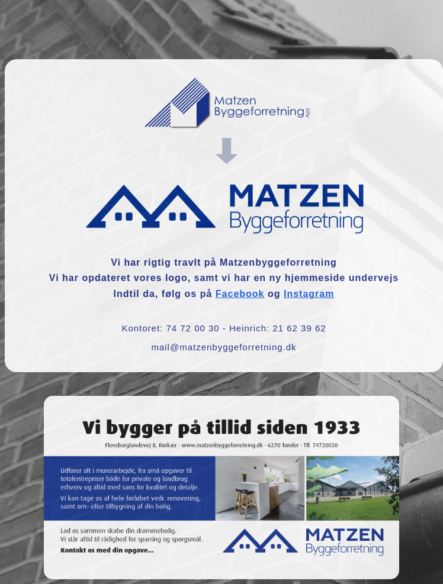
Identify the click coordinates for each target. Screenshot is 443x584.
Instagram (309, 294)
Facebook (240, 294)
